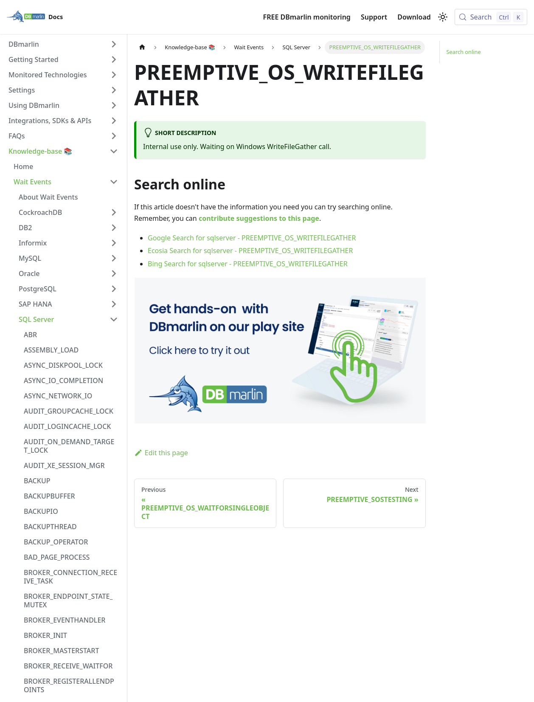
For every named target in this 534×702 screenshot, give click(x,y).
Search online (464, 52)
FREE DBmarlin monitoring (307, 17)
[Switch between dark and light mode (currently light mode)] (443, 17)
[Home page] (142, 47)
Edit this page (161, 452)
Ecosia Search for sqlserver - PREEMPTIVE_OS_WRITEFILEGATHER (250, 250)
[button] (63, 44)
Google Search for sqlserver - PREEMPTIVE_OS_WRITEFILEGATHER (252, 237)
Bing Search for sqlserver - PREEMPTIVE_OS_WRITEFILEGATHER (248, 263)
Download (414, 17)
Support (374, 17)
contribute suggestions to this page (259, 218)
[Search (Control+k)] (491, 17)
